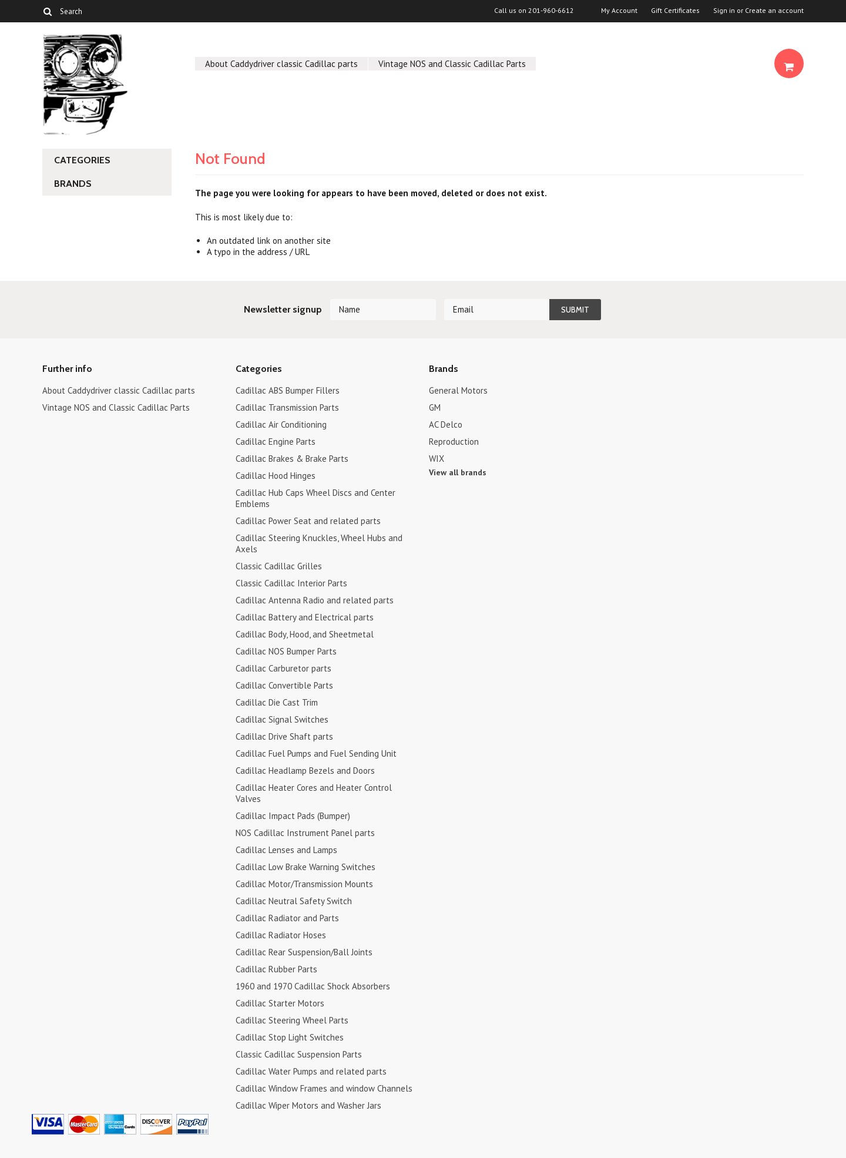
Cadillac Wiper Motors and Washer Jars (308, 1105)
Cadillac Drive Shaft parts (284, 736)
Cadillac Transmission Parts (287, 407)
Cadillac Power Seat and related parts (308, 520)
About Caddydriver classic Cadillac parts (281, 63)
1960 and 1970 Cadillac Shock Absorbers (313, 986)
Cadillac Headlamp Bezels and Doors (305, 770)
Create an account (774, 10)
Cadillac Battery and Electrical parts (305, 617)
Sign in (724, 10)
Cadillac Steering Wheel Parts (292, 1020)
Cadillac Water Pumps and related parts (311, 1071)
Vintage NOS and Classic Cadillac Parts (452, 63)
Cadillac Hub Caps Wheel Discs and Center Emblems (315, 498)
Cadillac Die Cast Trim (277, 702)
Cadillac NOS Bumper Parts (286, 651)
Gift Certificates (675, 10)
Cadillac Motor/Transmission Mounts (304, 884)
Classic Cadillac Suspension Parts (299, 1054)
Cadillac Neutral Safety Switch (294, 901)
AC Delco (445, 424)
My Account (619, 10)
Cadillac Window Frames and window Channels (324, 1088)
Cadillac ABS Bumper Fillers (288, 390)
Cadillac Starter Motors (280, 1003)
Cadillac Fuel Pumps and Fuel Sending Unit (316, 753)
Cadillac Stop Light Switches (290, 1037)
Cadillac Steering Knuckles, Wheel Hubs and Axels (319, 543)
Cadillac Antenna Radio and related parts (315, 600)
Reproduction (454, 441)
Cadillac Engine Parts (275, 441)
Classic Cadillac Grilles (279, 566)
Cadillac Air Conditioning (281, 424)
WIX (436, 458)
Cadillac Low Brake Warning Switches (305, 866)
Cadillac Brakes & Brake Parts (292, 458)
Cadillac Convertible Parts (284, 685)
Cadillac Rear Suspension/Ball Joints (304, 952)
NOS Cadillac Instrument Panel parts (305, 832)
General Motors (458, 390)
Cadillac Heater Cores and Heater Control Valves (314, 793)
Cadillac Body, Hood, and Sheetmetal (305, 634)
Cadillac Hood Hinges (275, 475)
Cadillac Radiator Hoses (281, 935)
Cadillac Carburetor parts (283, 668)
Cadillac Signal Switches (282, 719)
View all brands (457, 472)
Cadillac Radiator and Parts (287, 918)
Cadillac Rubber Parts (276, 969)
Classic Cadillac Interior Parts (291, 583)
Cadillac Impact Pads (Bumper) (293, 815)
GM (435, 407)
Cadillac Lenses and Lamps (286, 849)
